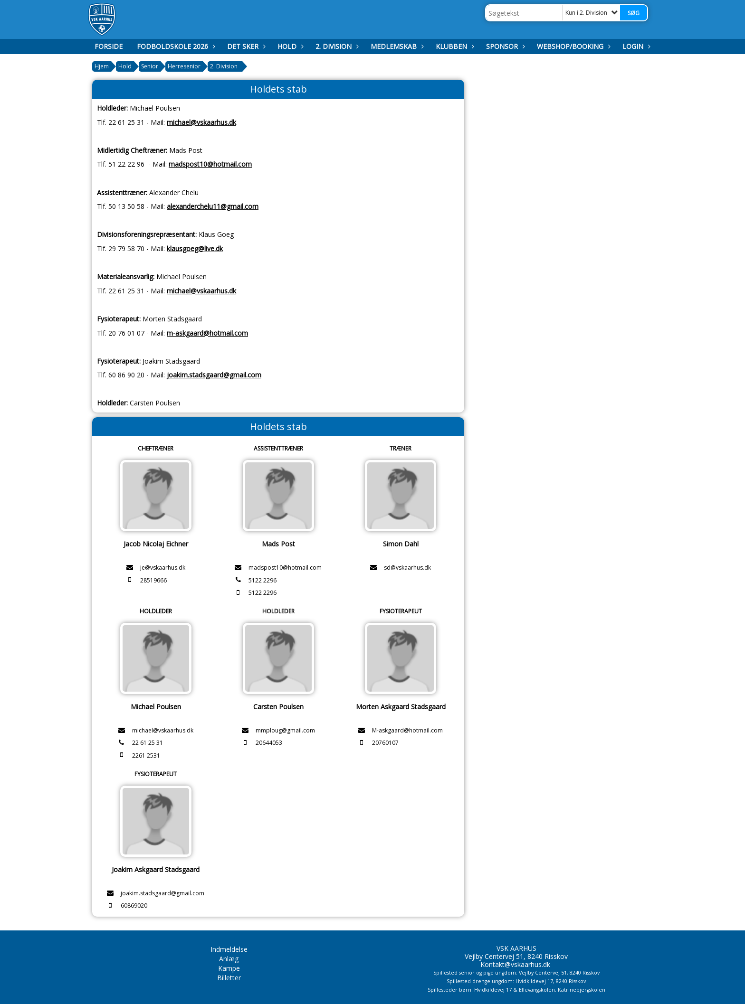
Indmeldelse (229, 949)
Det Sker (245, 46)
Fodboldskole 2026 (175, 46)
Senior (149, 66)
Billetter (229, 977)
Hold (289, 46)
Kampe (229, 968)
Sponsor (504, 46)
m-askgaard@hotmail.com (207, 333)
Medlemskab (396, 46)
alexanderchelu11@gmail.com (212, 206)
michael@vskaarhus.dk (201, 122)
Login (635, 46)
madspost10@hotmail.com (210, 164)
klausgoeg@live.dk (195, 248)
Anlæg (229, 958)
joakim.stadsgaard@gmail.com (214, 374)
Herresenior (184, 66)
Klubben (454, 46)
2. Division (335, 46)
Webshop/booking (572, 46)
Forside (109, 46)
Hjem (102, 66)
